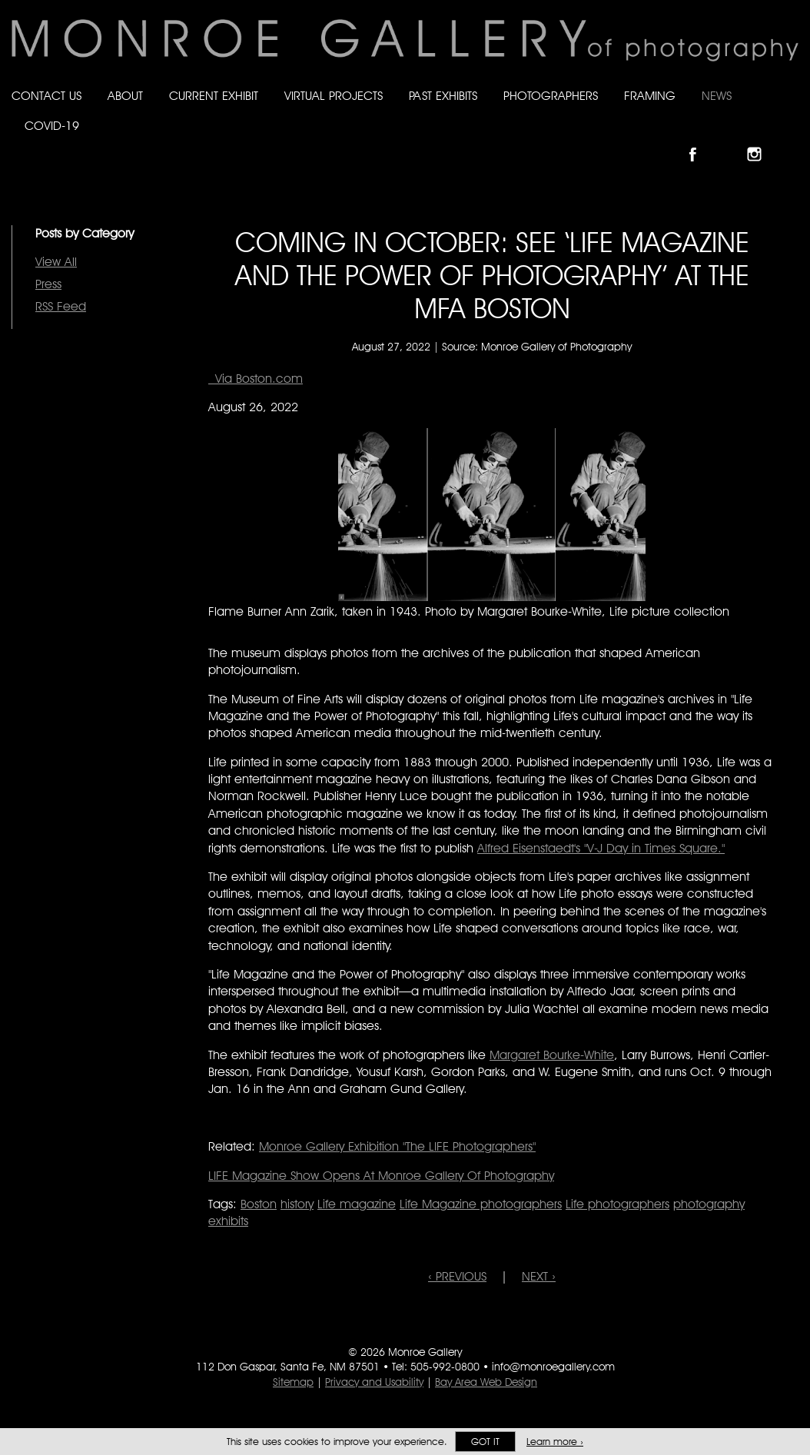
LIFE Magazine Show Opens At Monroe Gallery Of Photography (381, 1175)
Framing (650, 95)
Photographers (550, 95)
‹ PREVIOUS (457, 1276)
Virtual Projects (333, 95)
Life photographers (617, 1204)
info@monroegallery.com (553, 1366)
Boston (259, 1204)
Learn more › (554, 1441)
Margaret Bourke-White (552, 1055)
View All (56, 261)
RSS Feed (60, 306)
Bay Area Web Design (486, 1382)
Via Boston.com (255, 378)
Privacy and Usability (374, 1382)
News (717, 95)
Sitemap (293, 1382)
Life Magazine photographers (481, 1204)
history (297, 1204)
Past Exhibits (443, 95)
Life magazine (356, 1204)
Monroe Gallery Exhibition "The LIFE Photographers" (397, 1146)
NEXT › (539, 1276)
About (125, 95)
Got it (485, 1441)
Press (48, 284)
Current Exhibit (213, 95)
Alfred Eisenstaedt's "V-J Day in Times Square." (601, 848)
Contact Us (46, 95)
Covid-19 (52, 125)
